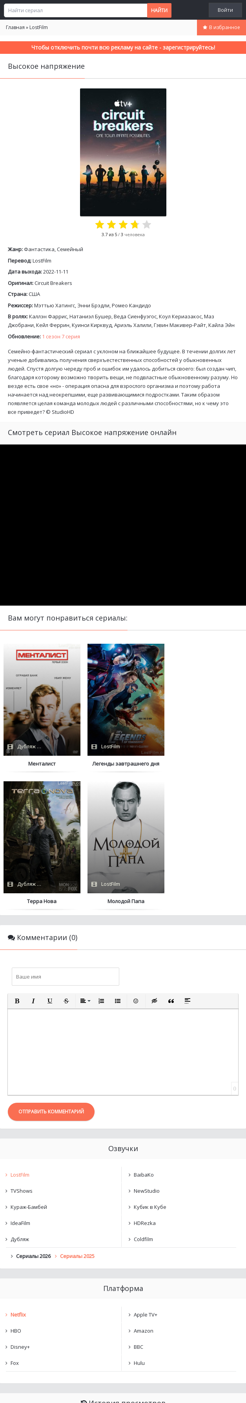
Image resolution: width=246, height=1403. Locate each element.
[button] (16, 863)
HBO (16, 1193)
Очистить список (123, 1308)
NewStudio (147, 1053)
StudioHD (63, 411)
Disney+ (20, 1209)
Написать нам (28, 1389)
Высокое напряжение (45, 1287)
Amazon (143, 1193)
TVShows (22, 1053)
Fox (15, 1225)
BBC (138, 1209)
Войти (225, 9)
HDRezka (145, 1085)
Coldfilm (143, 1101)
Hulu (139, 1225)
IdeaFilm (20, 1085)
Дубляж (20, 1101)
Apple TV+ (145, 1177)
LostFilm (42, 260)
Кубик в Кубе (150, 1069)
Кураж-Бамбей (29, 1069)
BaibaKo (144, 1037)
